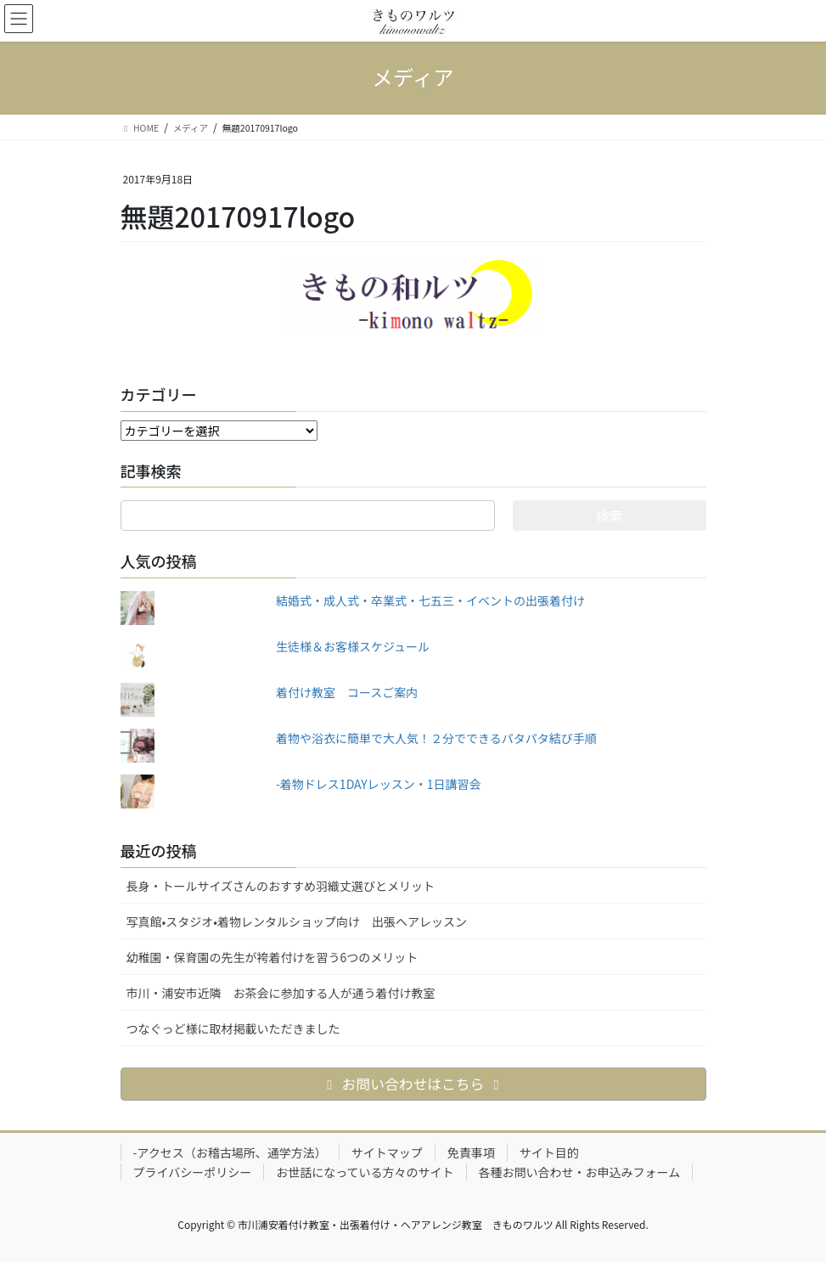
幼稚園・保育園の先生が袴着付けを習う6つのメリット (272, 957)
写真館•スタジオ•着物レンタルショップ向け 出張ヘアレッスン (297, 921)
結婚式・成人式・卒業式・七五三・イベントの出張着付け (430, 600)
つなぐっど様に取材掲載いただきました (233, 1028)
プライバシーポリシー (192, 1171)
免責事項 (471, 1152)
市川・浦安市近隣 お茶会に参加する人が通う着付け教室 (280, 992)
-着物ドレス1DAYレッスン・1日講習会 (378, 783)
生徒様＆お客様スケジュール (353, 646)
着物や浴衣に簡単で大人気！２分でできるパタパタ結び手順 (436, 738)
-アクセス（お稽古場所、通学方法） (230, 1152)
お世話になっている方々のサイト (364, 1171)
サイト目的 (549, 1152)
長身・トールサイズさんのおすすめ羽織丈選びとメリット (280, 885)
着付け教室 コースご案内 (347, 692)
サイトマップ (387, 1152)
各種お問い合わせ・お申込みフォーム (580, 1171)
